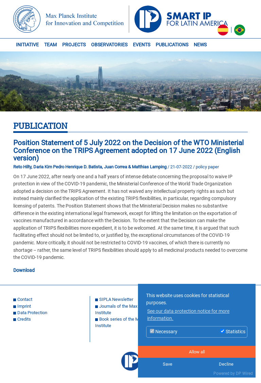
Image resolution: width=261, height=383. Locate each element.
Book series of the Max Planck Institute (126, 322)
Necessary (163, 332)
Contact (24, 299)
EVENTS (141, 45)
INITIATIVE (27, 45)
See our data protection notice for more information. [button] (188, 315)
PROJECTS (74, 45)
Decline (226, 364)
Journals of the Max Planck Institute (123, 309)
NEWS (200, 45)
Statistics (232, 332)
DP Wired (244, 373)
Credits (24, 319)
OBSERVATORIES (109, 45)
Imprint (24, 306)
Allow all (197, 351)
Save (167, 364)
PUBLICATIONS (172, 45)
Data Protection (32, 312)
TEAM (50, 45)
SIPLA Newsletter (116, 299)
